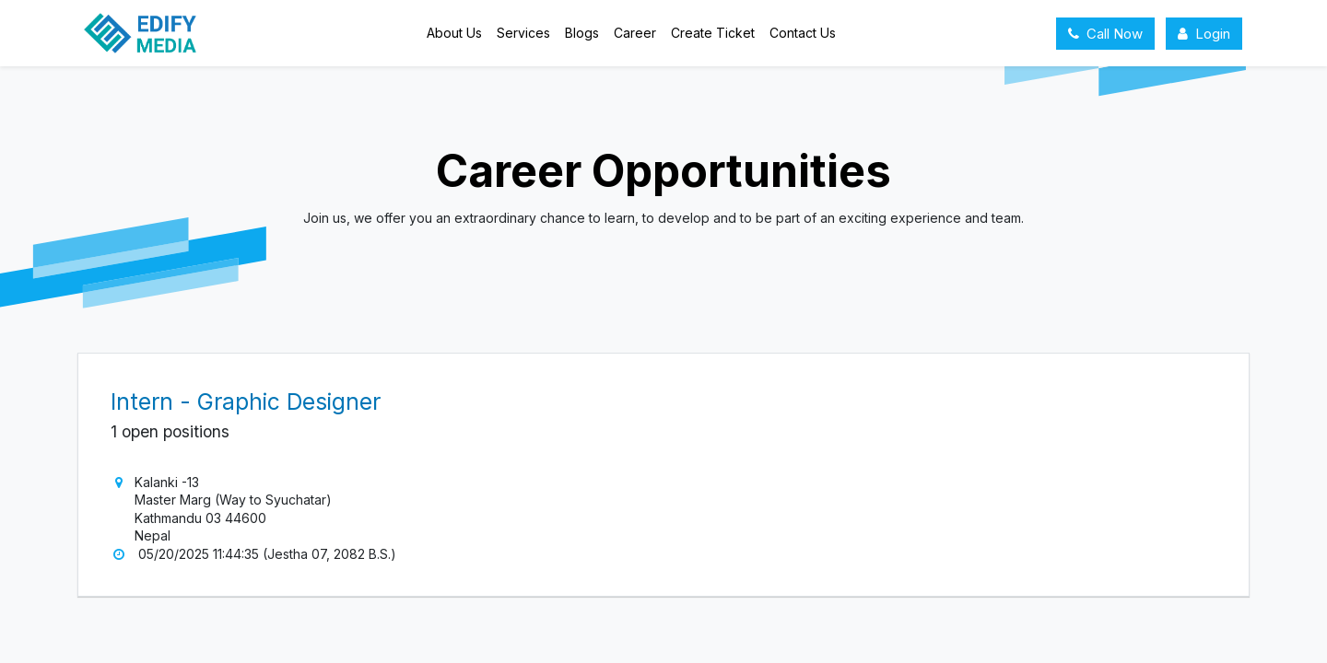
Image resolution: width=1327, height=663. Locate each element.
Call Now (1105, 33)
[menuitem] (454, 33)
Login (1204, 33)
